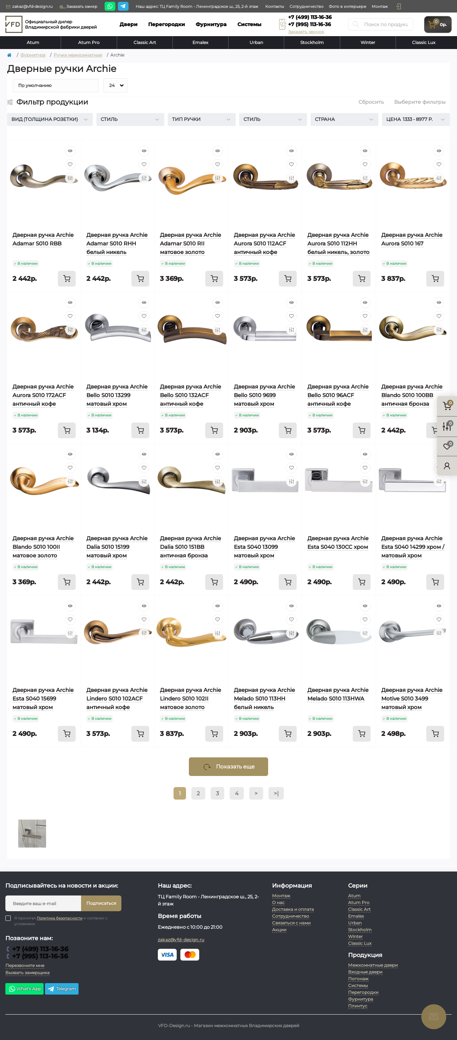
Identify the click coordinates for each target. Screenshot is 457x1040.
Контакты (274, 6)
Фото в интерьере (347, 6)
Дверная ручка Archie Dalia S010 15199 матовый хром (116, 547)
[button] (398, 6)
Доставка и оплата (293, 909)
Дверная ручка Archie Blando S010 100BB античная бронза (411, 395)
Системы (358, 985)
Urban (256, 42)
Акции (279, 929)
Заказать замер (78, 7)
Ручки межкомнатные (78, 55)
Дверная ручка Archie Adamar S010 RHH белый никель (116, 243)
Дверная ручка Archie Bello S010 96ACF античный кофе (337, 395)
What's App (24, 989)
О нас (278, 902)
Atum (33, 42)
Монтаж (380, 6)
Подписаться (101, 903)
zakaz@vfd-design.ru (28, 7)
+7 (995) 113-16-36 (309, 24)
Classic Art (145, 42)
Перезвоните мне (24, 965)
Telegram (61, 989)
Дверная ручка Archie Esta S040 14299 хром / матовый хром (412, 547)
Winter (368, 42)
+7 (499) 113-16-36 (310, 17)
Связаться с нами (291, 923)
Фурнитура (32, 55)
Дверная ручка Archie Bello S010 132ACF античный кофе (190, 395)
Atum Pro (89, 42)
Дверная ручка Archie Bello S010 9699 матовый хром (264, 395)
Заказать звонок (306, 31)
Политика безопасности (59, 918)
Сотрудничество (306, 6)
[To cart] (67, 279)
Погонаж (358, 978)
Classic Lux (423, 42)
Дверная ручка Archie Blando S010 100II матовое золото (43, 547)
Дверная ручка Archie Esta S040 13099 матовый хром (264, 547)
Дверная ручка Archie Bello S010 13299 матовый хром (116, 395)
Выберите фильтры (420, 102)
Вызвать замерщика (27, 972)
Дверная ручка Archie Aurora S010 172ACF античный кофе (43, 395)
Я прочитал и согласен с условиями (60, 921)
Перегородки (363, 992)
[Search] (356, 24)
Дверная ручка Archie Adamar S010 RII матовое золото (190, 243)
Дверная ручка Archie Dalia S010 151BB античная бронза (190, 547)
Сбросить (371, 102)
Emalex (200, 42)
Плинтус (357, 1006)
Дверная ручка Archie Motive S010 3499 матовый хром (411, 699)
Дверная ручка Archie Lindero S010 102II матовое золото (190, 699)
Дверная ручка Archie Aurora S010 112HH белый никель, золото (338, 243)
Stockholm (312, 42)
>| (276, 793)
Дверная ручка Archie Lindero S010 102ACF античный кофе (116, 699)
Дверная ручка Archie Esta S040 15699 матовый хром (43, 699)
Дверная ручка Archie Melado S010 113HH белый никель (264, 699)
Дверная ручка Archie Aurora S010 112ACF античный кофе (264, 243)
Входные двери (365, 972)
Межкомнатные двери (373, 965)
